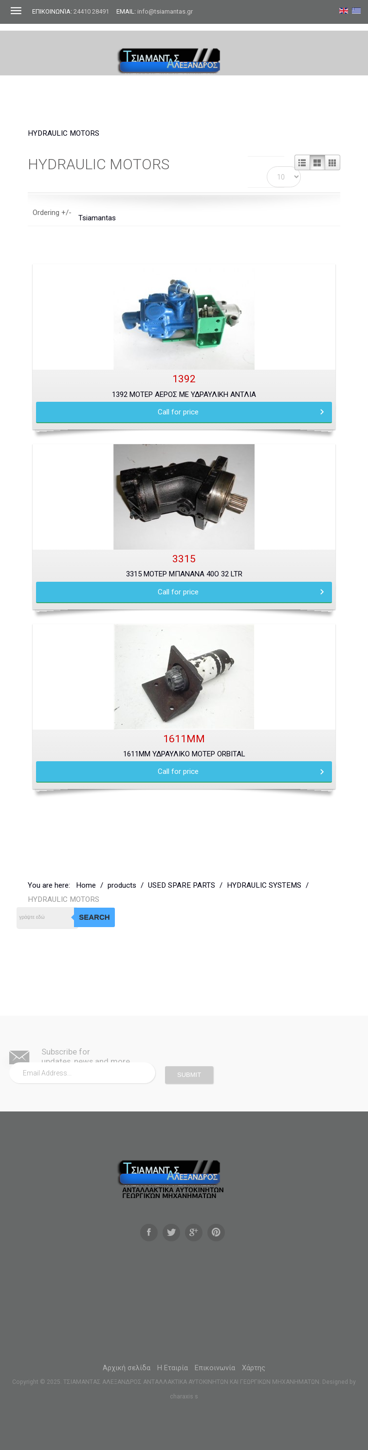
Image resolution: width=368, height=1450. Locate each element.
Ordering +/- (52, 212)
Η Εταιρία (172, 1367)
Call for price (178, 412)
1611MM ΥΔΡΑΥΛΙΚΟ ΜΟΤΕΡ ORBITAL (184, 754)
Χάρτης (253, 1367)
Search (94, 917)
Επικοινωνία (215, 1367)
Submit (189, 1074)
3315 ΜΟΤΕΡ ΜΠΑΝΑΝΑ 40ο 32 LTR (184, 574)
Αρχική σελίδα (126, 1367)
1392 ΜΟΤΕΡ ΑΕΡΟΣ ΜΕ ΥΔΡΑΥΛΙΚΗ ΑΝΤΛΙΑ (184, 394)
